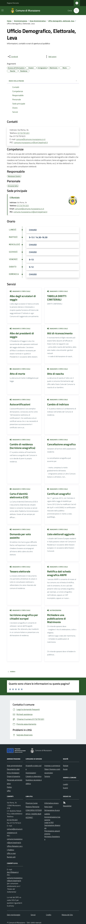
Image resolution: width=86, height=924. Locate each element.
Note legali (48, 806)
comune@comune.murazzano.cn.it (30, 139)
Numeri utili (11, 857)
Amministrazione (20, 21)
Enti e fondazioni (13, 772)
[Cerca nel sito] (75, 10)
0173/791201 (24, 133)
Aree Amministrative (38, 21)
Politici (9, 787)
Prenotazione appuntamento (52, 832)
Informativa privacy (51, 803)
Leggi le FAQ (49, 822)
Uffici (9, 790)
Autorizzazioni (54, 610)
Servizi (33, 914)
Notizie (65, 765)
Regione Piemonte (13, 3)
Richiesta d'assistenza (52, 838)
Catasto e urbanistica (33, 776)
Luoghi (65, 784)
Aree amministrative (14, 765)
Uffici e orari (11, 853)
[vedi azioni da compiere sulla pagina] (50, 56)
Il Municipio (15, 197)
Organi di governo (13, 776)
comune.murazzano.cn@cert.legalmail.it (31, 142)
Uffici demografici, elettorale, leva (61, 21)
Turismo (47, 776)
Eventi (65, 787)
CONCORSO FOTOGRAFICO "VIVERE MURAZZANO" (34, 814)
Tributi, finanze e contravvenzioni (52, 771)
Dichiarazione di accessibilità (52, 812)
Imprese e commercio (52, 765)
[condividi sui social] (12, 56)
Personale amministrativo (14, 782)
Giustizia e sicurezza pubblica (34, 782)
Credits (48, 914)
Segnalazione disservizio (52, 826)
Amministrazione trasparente (52, 818)
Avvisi (65, 769)
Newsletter (67, 805)
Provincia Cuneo (32, 803)
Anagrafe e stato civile (20, 291)
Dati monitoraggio (13, 914)
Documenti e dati (13, 769)
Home (9, 21)
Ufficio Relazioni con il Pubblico (15, 848)
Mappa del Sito (67, 914)
